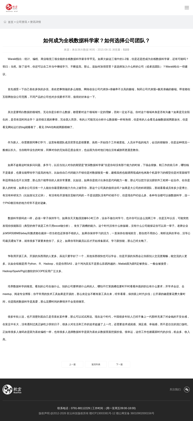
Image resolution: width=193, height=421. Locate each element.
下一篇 (119, 364)
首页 (8, 22)
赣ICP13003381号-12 (102, 413)
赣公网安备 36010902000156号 (134, 413)
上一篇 (72, 364)
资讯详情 (35, 21)
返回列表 (95, 364)
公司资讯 (21, 21)
